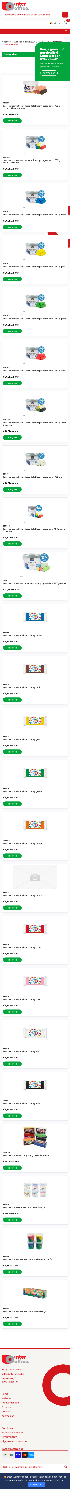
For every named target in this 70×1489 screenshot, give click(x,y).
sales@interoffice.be (13, 1374)
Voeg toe (12, 120)
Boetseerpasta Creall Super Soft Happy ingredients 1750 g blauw (34, 214)
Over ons (6, 1407)
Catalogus (7, 1428)
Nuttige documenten (13, 1432)
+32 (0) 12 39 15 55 (11, 1369)
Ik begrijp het (36, 1484)
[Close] (62, 49)
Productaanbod (10, 1402)
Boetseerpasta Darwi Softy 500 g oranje (22, 843)
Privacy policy (9, 1437)
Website (18, 41)
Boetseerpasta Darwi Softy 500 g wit (21, 1051)
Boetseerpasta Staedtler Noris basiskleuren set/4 (27, 1259)
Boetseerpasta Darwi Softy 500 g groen (22, 791)
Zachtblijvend (11, 44)
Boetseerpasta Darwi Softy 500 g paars (22, 895)
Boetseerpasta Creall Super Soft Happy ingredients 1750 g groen (34, 318)
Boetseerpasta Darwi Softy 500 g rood (22, 947)
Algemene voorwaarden (15, 1441)
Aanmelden (49, 72)
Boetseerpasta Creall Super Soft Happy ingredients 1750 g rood (34, 370)
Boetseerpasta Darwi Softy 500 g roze (21, 999)
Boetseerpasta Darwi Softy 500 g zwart (22, 1103)
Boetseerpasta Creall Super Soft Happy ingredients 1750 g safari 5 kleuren (35, 423)
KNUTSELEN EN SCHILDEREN (37, 41)
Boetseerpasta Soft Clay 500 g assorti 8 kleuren (26, 1155)
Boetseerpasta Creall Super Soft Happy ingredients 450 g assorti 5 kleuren (35, 530)
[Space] (15, 1359)
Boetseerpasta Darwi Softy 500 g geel (21, 739)
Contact (6, 1411)
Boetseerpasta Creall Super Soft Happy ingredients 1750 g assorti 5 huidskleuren (31, 107)
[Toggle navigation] (65, 31)
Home (5, 1393)
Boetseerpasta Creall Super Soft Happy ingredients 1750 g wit (33, 477)
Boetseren (57, 41)
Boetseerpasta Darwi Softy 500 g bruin (22, 687)
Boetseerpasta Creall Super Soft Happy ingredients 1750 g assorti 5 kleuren (31, 161)
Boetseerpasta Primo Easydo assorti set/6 (24, 1207)
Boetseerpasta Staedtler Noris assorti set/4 (25, 1311)
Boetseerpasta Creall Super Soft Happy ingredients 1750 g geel (34, 266)
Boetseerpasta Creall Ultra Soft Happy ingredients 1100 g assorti (35, 583)
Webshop (6, 41)
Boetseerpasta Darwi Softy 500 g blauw (22, 635)
